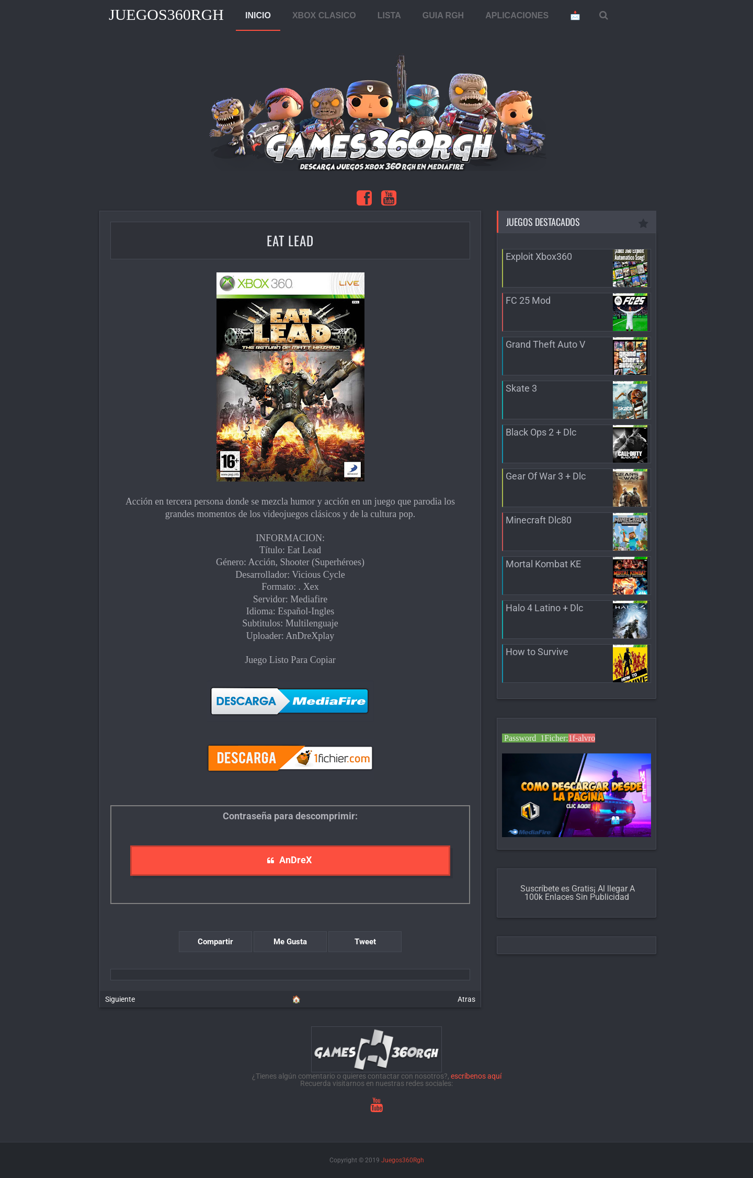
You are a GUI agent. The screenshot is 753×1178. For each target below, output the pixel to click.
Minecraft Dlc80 (539, 519)
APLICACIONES (517, 15)
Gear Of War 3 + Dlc (546, 476)
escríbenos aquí (476, 1076)
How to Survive (537, 651)
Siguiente (120, 999)
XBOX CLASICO (324, 15)
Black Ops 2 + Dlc (541, 432)
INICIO (258, 15)
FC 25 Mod (528, 300)
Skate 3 (521, 388)
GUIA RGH (443, 15)
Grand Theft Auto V (545, 344)
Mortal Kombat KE (543, 563)
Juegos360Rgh (166, 14)
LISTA (389, 15)
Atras (466, 999)
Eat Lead (290, 240)
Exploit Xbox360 (539, 256)
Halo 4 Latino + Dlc (544, 607)
